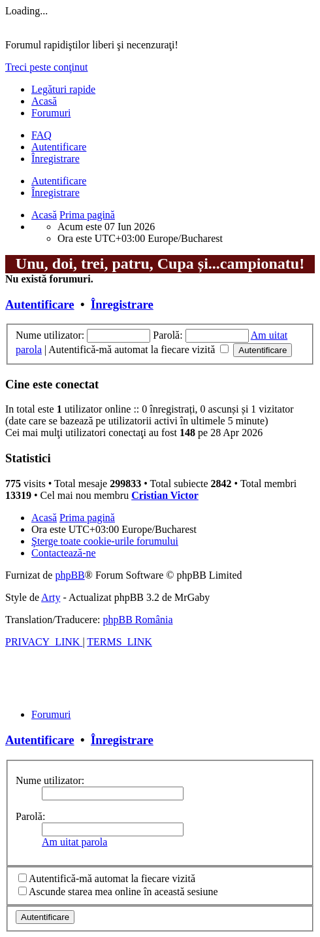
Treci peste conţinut (46, 67)
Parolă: (30, 816)
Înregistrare (55, 192)
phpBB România (137, 619)
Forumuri (51, 112)
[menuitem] (41, 135)
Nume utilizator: (50, 780)
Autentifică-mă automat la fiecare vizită (138, 349)
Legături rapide (63, 89)
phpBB (69, 575)
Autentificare (58, 180)
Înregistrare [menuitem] (55, 158)
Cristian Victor (165, 495)
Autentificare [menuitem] (58, 146)
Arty (50, 597)
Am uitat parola (74, 841)
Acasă (44, 101)
